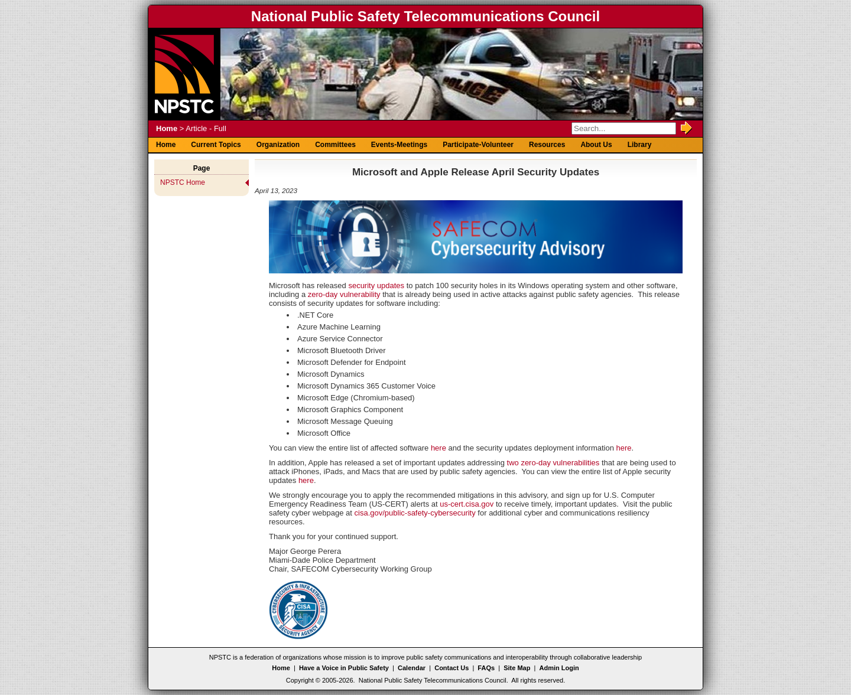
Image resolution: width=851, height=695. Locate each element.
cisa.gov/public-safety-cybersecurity (415, 512)
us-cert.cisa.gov (466, 504)
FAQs (486, 667)
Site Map (517, 667)
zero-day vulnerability (344, 294)
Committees (335, 145)
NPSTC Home (182, 182)
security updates (376, 285)
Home (166, 128)
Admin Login (559, 667)
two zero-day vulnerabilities (553, 462)
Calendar (412, 667)
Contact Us (451, 667)
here (438, 447)
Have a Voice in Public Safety (344, 667)
